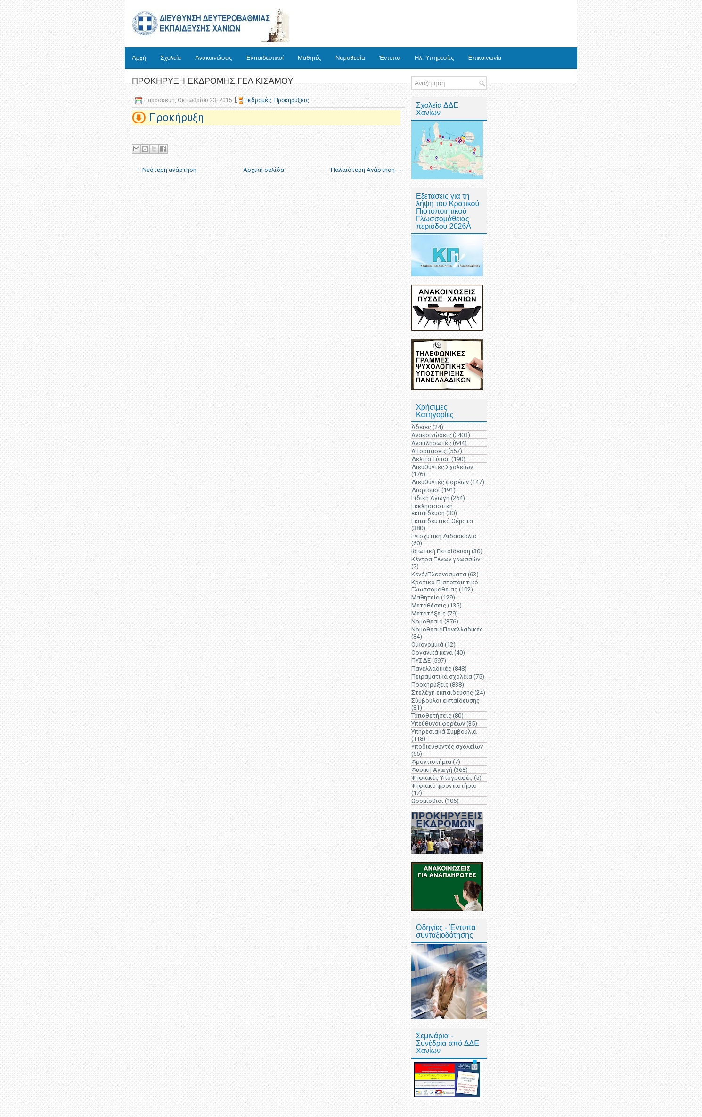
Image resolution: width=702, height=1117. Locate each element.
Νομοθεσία (350, 57)
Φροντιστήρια (431, 761)
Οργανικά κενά (432, 652)
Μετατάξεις (428, 613)
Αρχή (139, 57)
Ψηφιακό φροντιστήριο (444, 785)
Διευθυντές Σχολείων (442, 466)
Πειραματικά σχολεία (441, 676)
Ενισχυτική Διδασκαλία (444, 536)
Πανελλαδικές (431, 668)
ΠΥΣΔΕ (421, 660)
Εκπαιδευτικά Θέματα (442, 521)
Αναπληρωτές (431, 442)
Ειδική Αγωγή (430, 498)
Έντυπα (389, 57)
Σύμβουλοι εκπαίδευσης (445, 700)
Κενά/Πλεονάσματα (438, 574)
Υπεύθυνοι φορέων (438, 723)
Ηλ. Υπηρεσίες (434, 57)
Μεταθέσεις (428, 605)
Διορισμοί (425, 490)
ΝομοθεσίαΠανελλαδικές (447, 629)
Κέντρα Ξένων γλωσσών (445, 559)
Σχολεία (170, 57)
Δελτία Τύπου (430, 458)
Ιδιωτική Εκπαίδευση (440, 551)
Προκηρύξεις (291, 100)
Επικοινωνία (485, 57)
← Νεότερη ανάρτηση (165, 169)
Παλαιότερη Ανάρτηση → (366, 169)
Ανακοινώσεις (213, 57)
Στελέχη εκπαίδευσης (442, 692)
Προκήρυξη (176, 117)
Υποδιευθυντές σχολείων (447, 746)
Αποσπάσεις (429, 450)
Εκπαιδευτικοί (265, 57)
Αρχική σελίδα (263, 169)
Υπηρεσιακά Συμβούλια (444, 731)
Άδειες (421, 426)
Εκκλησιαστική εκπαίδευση (432, 509)
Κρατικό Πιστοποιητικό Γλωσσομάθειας (444, 586)
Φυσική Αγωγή (431, 769)
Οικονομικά (427, 644)
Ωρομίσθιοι (427, 800)
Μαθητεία (425, 597)
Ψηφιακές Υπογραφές (442, 777)
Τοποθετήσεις (431, 715)
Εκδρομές (258, 100)
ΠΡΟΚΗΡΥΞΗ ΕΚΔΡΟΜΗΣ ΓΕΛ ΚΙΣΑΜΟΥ (212, 81)
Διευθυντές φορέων (440, 482)
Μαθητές (309, 57)
